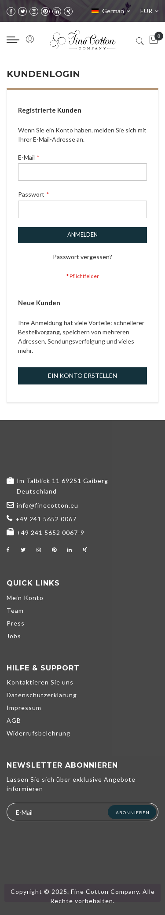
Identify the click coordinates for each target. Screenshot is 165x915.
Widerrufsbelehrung (38, 733)
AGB (14, 720)
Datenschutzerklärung (42, 695)
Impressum (24, 707)
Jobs (14, 636)
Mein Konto (25, 597)
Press (16, 623)
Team (15, 610)
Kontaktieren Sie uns (40, 682)
